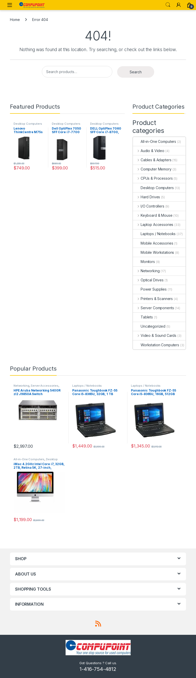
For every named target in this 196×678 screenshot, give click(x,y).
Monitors (144, 261)
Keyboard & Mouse (153, 215)
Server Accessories (44, 385)
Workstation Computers (156, 345)
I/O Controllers (148, 206)
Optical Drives (148, 280)
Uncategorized (149, 326)
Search (168, 5)
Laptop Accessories (153, 224)
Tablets (143, 317)
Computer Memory (152, 169)
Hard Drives (146, 197)
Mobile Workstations (153, 252)
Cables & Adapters (152, 160)
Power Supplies (150, 289)
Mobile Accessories (153, 243)
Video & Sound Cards (154, 335)
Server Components (153, 308)
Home (15, 19)
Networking (146, 271)
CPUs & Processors (153, 178)
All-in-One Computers (154, 141)
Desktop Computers (28, 123)
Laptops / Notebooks (154, 234)
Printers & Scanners (153, 298)
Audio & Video (148, 150)
